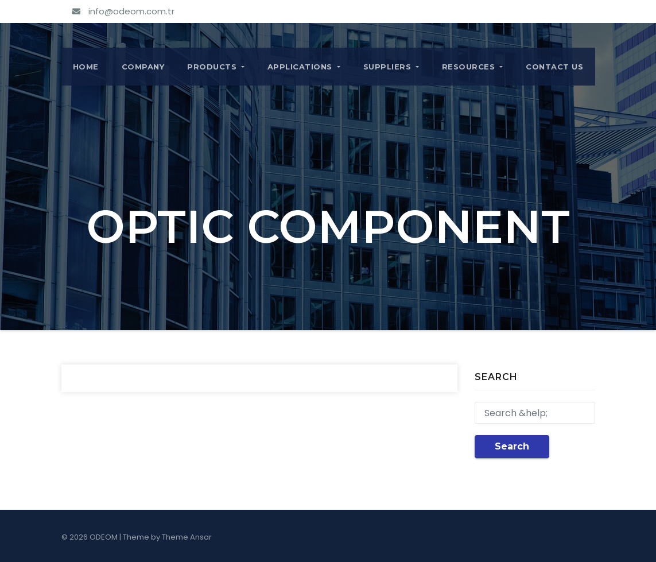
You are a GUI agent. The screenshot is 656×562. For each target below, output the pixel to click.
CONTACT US (554, 66)
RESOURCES (472, 66)
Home (86, 66)
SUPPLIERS (391, 66)
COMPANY (143, 66)
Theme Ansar (187, 537)
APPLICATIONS (303, 66)
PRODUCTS (215, 66)
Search (512, 446)
